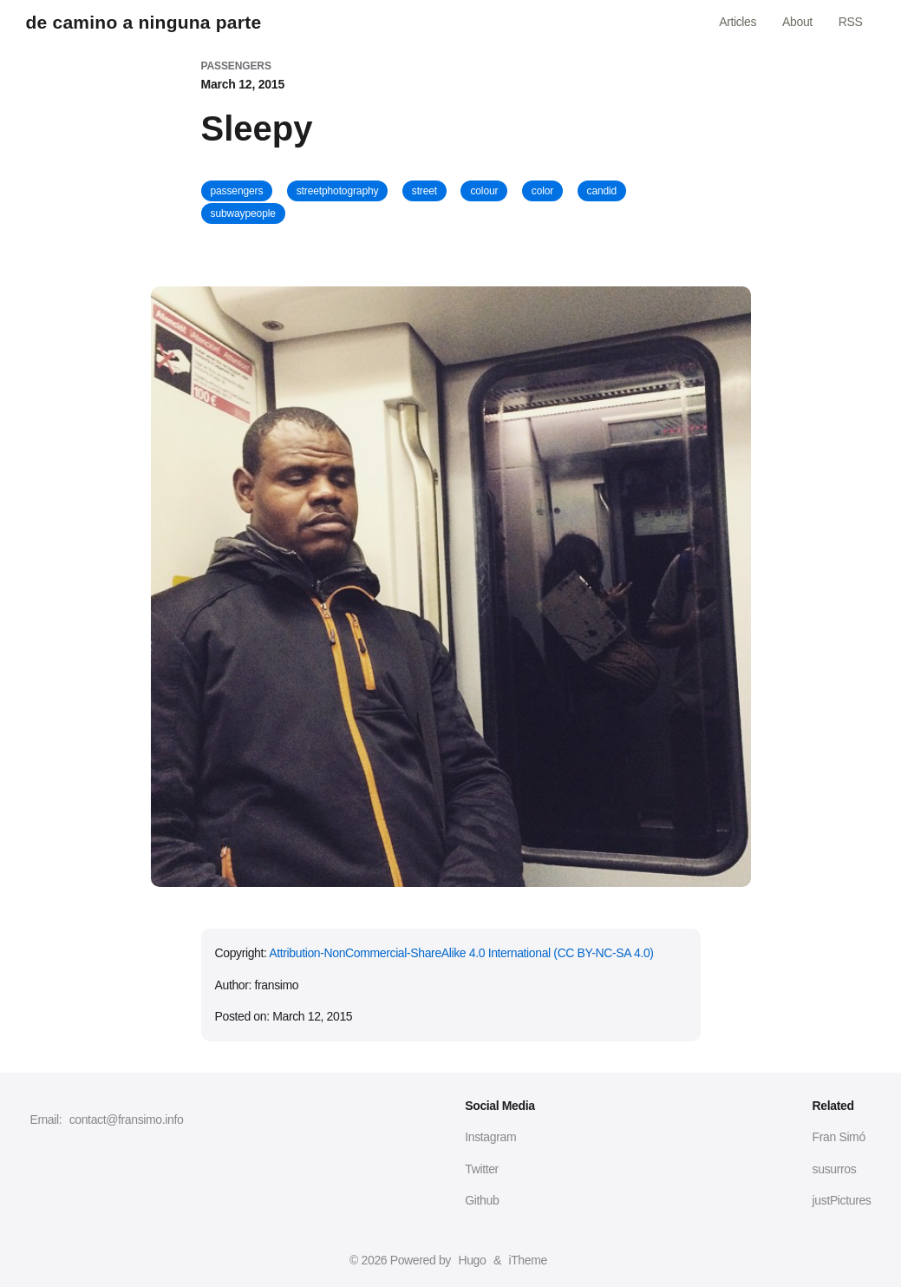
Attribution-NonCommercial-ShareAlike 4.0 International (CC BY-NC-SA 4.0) (461, 953)
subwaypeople (243, 213)
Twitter (482, 1169)
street (424, 191)
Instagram (490, 1137)
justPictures (842, 1200)
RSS (851, 22)
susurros (835, 1169)
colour (484, 191)
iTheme (527, 1260)
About (797, 22)
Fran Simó (839, 1137)
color (542, 191)
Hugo (472, 1260)
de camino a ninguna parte (144, 22)
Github (482, 1200)
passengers (237, 191)
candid (602, 191)
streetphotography (338, 191)
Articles (737, 22)
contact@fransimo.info (126, 1119)
